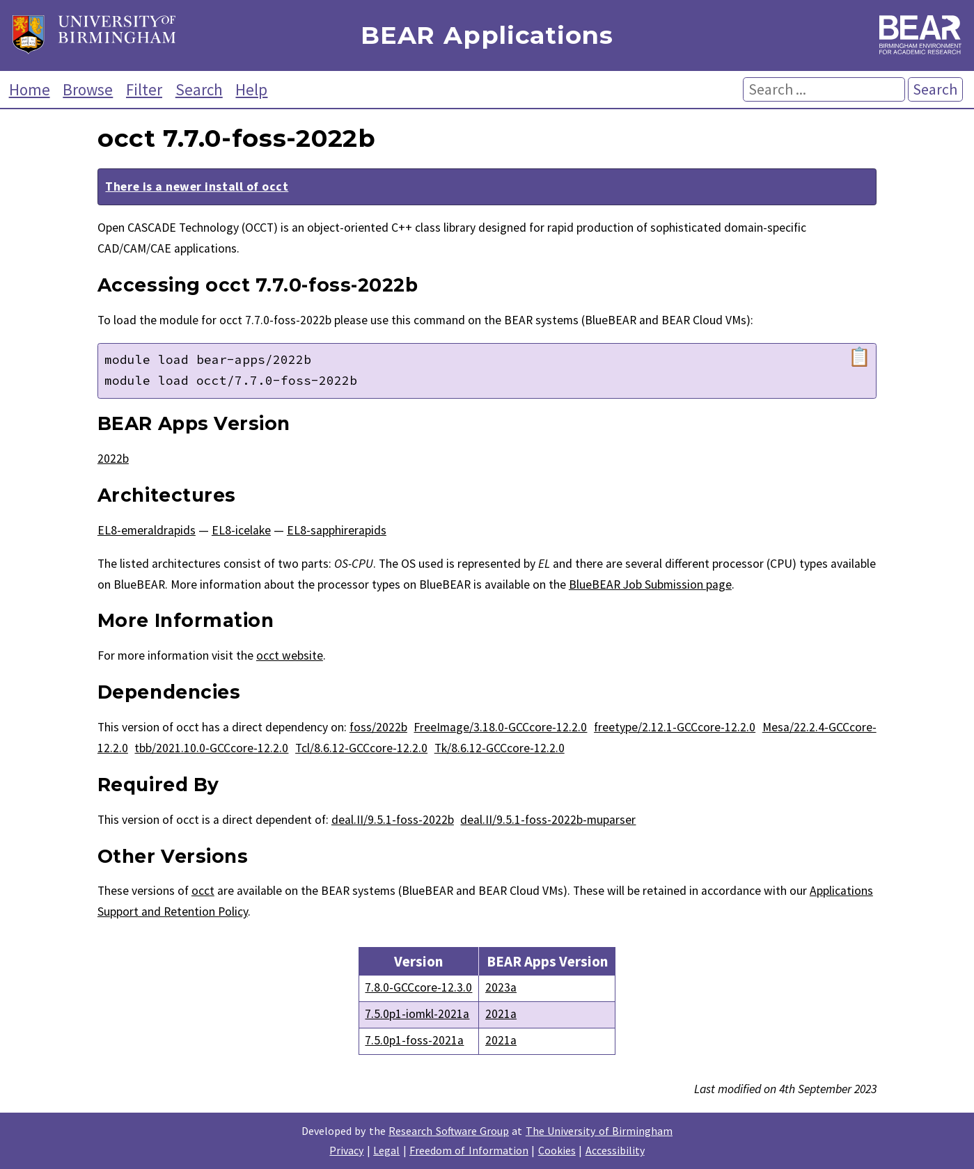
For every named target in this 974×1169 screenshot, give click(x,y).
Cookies (557, 1150)
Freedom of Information (468, 1150)
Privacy (346, 1150)
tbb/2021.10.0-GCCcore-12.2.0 (211, 748)
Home (29, 89)
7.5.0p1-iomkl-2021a (417, 1013)
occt (202, 890)
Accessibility (615, 1150)
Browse (88, 89)
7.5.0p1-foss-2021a (414, 1040)
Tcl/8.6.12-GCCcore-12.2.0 (361, 748)
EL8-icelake (241, 530)
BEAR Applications (487, 35)
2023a (501, 987)
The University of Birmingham (599, 1131)
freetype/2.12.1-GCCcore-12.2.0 (674, 727)
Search (199, 89)
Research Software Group (448, 1131)
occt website (289, 655)
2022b (113, 458)
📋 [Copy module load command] (859, 357)
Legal (386, 1150)
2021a (501, 1013)
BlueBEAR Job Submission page (650, 584)
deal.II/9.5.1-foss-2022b (392, 819)
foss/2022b (378, 727)
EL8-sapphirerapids (336, 530)
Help (251, 89)
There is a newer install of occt (196, 186)
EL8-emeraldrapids (146, 530)
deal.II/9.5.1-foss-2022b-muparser (548, 819)
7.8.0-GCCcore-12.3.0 (418, 987)
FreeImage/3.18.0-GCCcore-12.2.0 (500, 727)
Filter (144, 89)
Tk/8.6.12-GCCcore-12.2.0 (499, 748)
